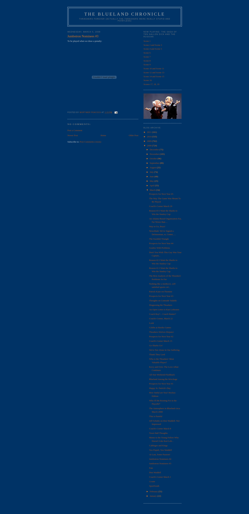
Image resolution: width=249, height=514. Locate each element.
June (152, 176)
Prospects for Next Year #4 (161, 243)
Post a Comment (74, 130)
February (154, 491)
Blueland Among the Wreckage (163, 379)
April (152, 185)
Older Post (133, 135)
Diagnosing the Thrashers (160, 305)
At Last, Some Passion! (159, 454)
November (155, 154)
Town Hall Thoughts (158, 433)
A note (152, 481)
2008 (149, 145)
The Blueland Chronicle (124, 14)
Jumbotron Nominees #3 (160, 463)
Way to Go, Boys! (157, 226)
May (152, 181)
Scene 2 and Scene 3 (153, 45)
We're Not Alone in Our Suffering (164, 350)
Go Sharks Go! (156, 345)
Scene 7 (147, 56)
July (152, 172)
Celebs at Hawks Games (160, 327)
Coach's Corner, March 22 (161, 318)
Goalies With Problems (159, 248)
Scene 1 (147, 41)
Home (103, 135)
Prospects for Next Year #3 (161, 296)
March (153, 190)
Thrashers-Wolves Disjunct (161, 332)
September (155, 163)
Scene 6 (147, 52)
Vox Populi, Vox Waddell (160, 450)
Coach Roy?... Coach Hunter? (162, 314)
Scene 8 (147, 60)
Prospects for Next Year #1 (161, 383)
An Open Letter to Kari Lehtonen (164, 309)
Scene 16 (148, 80)
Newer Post (72, 135)
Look (151, 323)
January (153, 496)
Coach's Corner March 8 (160, 428)
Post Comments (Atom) (90, 141)
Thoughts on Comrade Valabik (163, 300)
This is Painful (155, 416)
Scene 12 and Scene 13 (154, 72)
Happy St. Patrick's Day (159, 388)
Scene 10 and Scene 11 (154, 68)
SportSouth (154, 486)
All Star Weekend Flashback (162, 374)
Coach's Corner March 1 (160, 477)
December (155, 149)
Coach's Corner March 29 (160, 206)
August (153, 167)
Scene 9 (147, 64)
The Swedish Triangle (159, 239)
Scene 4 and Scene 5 (153, 49)
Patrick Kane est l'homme (160, 291)
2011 (149, 132)
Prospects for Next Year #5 (161, 194)
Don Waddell (155, 472)
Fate (151, 468)
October (154, 158)
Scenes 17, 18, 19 (151, 84)
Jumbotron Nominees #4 (160, 459)
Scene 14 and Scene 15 (154, 76)
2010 (149, 136)
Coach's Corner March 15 (160, 341)
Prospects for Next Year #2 (161, 336)
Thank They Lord (157, 354)
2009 (149, 141)
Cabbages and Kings (158, 445)
